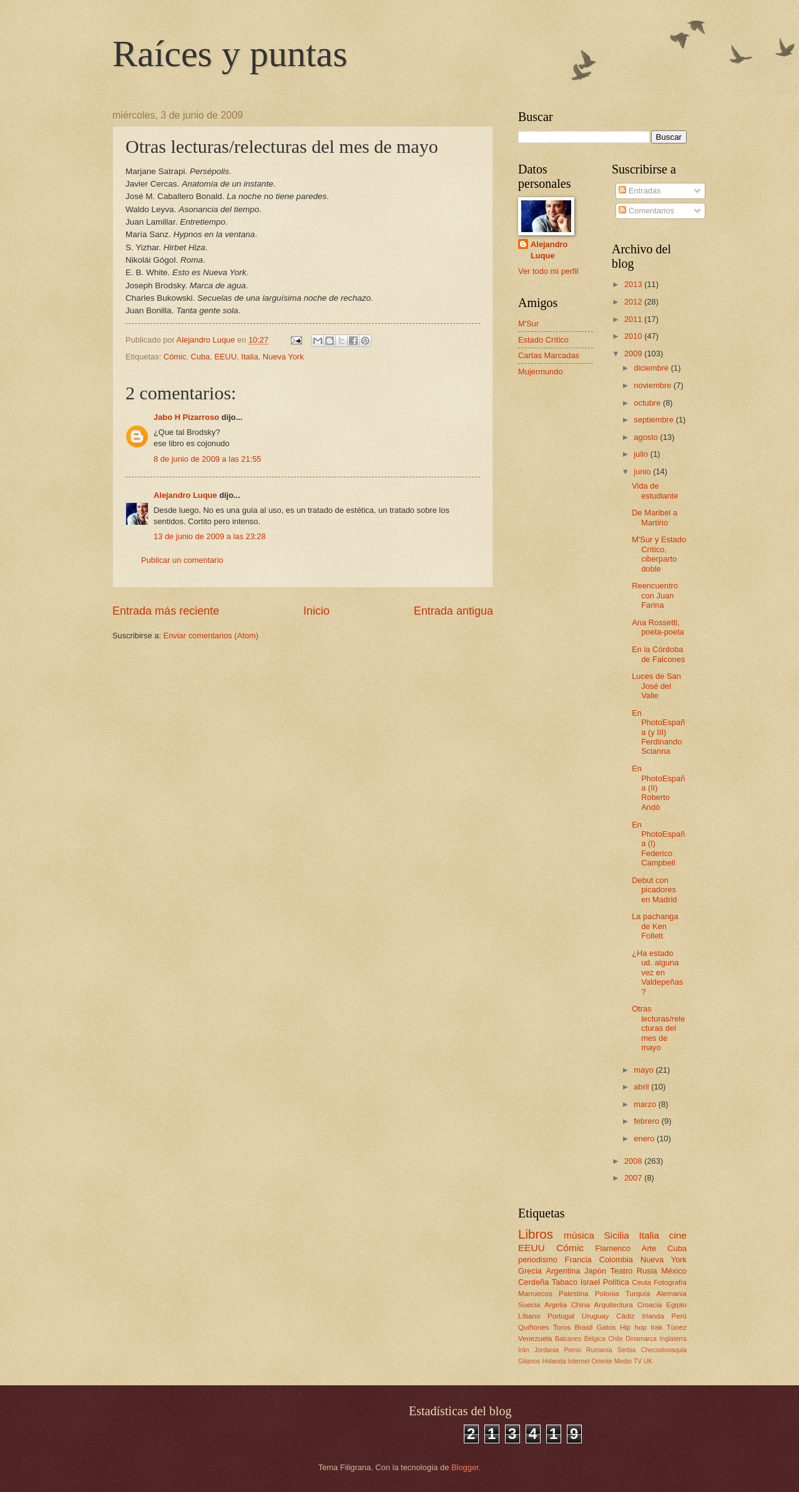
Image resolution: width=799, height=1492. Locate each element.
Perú (679, 1316)
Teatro (621, 1270)
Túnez (677, 1327)
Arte (649, 1248)
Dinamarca (641, 1338)
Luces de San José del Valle (656, 685)
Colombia (616, 1259)
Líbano (529, 1316)
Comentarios (646, 210)
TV (638, 1361)
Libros (535, 1234)
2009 (634, 353)
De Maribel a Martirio (654, 517)
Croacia (649, 1305)
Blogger (465, 1467)
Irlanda (653, 1316)
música (579, 1235)
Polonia (607, 1293)
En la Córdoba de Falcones (658, 654)
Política (616, 1282)
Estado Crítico (543, 339)
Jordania (546, 1350)
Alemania (672, 1293)
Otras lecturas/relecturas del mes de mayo (658, 1028)
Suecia (529, 1305)
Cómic (175, 356)
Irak (656, 1327)
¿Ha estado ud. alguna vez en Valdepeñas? (657, 972)
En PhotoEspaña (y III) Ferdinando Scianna (658, 732)
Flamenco (613, 1248)
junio (643, 471)
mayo (644, 1070)
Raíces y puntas (230, 53)
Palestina (574, 1293)
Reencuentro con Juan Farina (655, 595)
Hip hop (633, 1327)
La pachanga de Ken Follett (655, 926)
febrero (647, 1121)
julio (642, 454)
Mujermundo (540, 371)
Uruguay (595, 1316)
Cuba (200, 356)
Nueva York (283, 356)
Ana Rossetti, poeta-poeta (658, 627)
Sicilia (616, 1235)
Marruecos (535, 1293)
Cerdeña (533, 1282)
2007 (634, 1177)
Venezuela (535, 1338)
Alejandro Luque (185, 495)
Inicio (316, 611)
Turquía (637, 1293)
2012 (634, 301)
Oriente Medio (611, 1361)
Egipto (676, 1305)
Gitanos (529, 1361)
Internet (579, 1361)
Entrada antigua (453, 611)
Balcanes (568, 1338)
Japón (595, 1270)
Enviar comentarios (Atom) (211, 635)
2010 (634, 336)
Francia (578, 1259)
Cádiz (625, 1316)
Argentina (563, 1270)
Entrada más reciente (165, 611)
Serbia (626, 1350)
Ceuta (641, 1282)
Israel (590, 1282)
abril (642, 1086)
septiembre (654, 419)
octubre (648, 402)
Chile (615, 1338)
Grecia (530, 1270)
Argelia (555, 1305)
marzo (646, 1104)
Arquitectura (613, 1305)
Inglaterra (673, 1338)
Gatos (606, 1327)
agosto (647, 437)
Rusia (647, 1270)
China (580, 1305)
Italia (249, 356)
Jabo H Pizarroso (186, 417)
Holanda (554, 1361)
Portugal (560, 1316)
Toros (562, 1327)
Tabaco (565, 1282)
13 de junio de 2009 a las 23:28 (210, 536)
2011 (634, 319)
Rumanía (599, 1350)
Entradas (639, 190)
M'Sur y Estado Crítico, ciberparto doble (659, 554)
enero (645, 1138)
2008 (634, 1161)
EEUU (225, 356)
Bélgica (594, 1338)
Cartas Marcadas (548, 355)
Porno (572, 1350)
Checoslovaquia (664, 1350)
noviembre (654, 385)
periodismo (537, 1259)
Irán (523, 1350)
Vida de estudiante (655, 490)
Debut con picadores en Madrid (654, 889)
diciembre (652, 368)
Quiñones (533, 1327)
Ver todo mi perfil (548, 271)
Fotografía (670, 1282)
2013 (634, 284)
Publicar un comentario (182, 560)
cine (678, 1235)
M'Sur (528, 323)
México (674, 1270)
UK (648, 1361)
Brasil (583, 1327)
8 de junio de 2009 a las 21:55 (208, 459)
